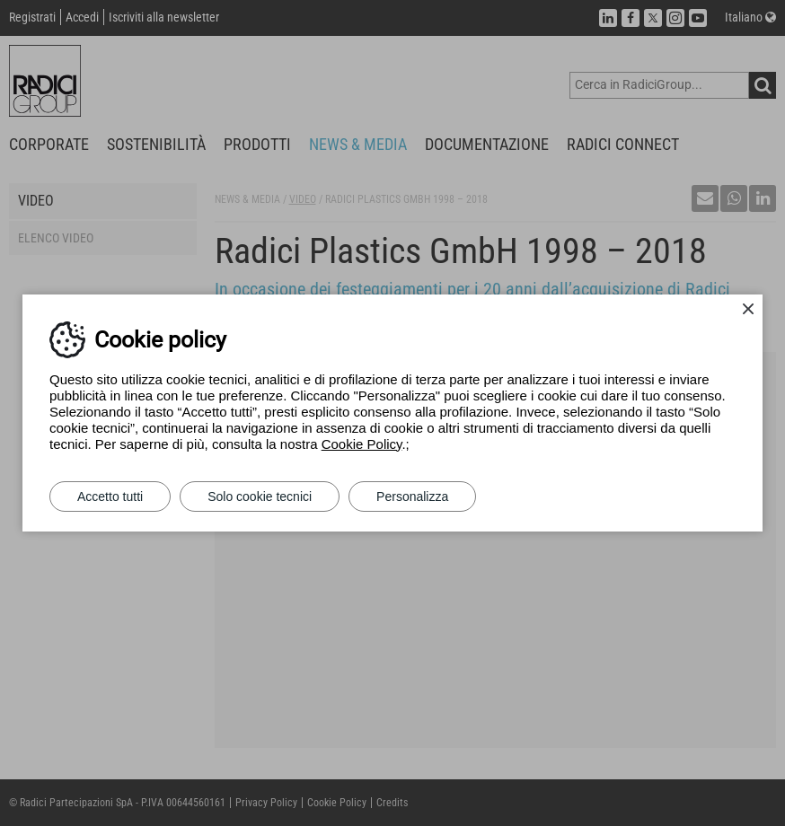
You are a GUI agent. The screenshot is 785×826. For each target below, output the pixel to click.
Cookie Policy (362, 444)
